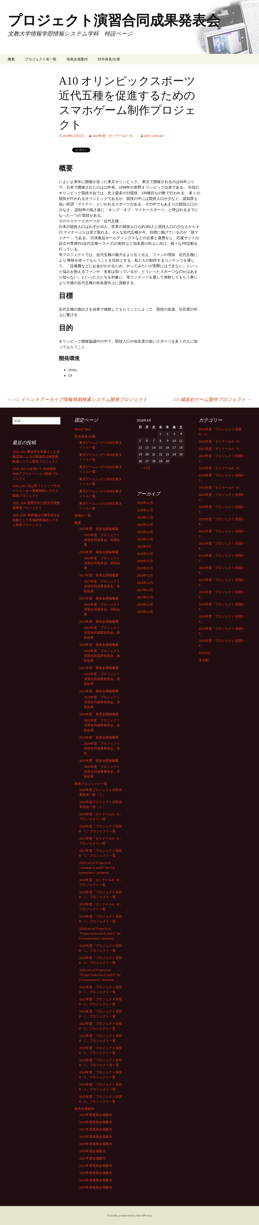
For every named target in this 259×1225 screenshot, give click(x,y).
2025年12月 (145, 503)
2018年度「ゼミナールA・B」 (220, 468)
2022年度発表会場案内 (95, 1165)
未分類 (204, 660)
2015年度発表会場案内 (95, 1115)
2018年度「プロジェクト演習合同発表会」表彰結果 (102, 609)
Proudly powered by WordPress (129, 1215)
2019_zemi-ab (153, 136)
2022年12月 (145, 532)
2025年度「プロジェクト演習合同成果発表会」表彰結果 (102, 771)
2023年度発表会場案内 (95, 1173)
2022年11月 (145, 539)
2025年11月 (145, 510)
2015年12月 (145, 612)
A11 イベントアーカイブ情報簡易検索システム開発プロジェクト (77, 399)
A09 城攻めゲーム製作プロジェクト (212, 399)
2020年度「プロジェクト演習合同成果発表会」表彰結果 (102, 656)
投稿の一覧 (83, 515)
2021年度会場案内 (92, 1158)
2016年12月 (145, 604)
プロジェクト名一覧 (40, 59)
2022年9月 (144, 546)
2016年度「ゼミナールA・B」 (220, 441)
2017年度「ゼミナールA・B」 (220, 448)
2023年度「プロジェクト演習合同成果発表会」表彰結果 (102, 725)
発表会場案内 (77, 59)
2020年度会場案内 (92, 1151)
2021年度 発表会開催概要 (99, 668)
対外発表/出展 (109, 59)
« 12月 (146, 468)
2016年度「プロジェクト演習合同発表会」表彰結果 (102, 563)
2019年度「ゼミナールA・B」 (113, 136)
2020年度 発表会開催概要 (99, 645)
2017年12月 (145, 590)
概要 (11, 59)
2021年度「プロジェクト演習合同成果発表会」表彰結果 (102, 679)
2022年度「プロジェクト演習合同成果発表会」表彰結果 (102, 702)
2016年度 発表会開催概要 (99, 552)
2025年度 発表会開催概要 (99, 760)
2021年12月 (145, 554)
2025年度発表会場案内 (95, 1187)
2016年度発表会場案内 (95, 1122)
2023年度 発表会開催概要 (99, 714)
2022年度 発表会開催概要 (99, 691)
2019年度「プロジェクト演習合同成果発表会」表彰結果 (102, 632)
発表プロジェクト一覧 (91, 784)
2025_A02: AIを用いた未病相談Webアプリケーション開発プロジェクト (35, 474)
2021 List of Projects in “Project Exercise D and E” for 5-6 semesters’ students (100, 975)
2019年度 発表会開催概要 (99, 621)
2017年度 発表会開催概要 (99, 575)
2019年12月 (145, 575)
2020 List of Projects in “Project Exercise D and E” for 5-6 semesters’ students (100, 933)
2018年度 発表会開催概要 (99, 598)
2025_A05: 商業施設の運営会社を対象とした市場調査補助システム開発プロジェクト (36, 520)
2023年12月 (145, 525)
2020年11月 (145, 568)
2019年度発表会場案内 (95, 1144)
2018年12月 (145, 583)
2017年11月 (145, 597)
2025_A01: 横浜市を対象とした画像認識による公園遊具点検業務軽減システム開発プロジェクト (36, 457)
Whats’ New (83, 429)
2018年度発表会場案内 (95, 1136)
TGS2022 (205, 653)
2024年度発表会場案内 (95, 1180)
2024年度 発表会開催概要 (99, 737)
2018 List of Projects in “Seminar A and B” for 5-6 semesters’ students (96, 868)
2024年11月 (145, 517)
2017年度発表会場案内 (95, 1129)
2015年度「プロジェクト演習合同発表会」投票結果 (102, 540)
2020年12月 (145, 561)
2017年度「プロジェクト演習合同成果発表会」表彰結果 (102, 586)
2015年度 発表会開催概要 (99, 529)
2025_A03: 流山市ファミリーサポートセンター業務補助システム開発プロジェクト (36, 491)
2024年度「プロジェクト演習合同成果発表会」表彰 (102, 748)
